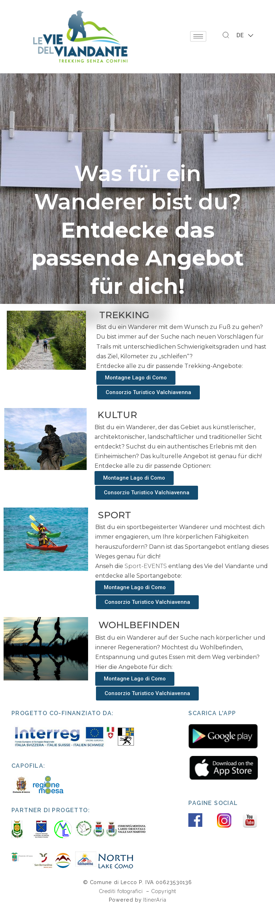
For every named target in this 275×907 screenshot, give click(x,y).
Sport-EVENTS (146, 566)
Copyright (163, 891)
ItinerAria (154, 900)
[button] (135, 378)
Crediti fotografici (122, 891)
